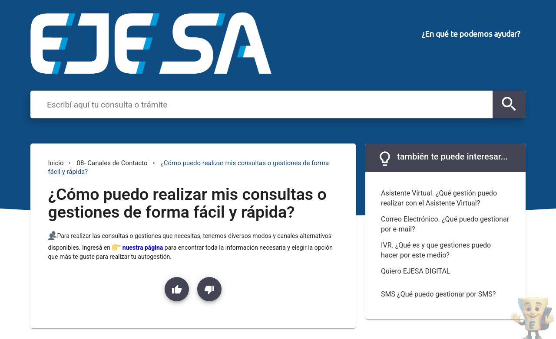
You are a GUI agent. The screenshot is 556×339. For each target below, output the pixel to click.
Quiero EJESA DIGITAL (415, 271)
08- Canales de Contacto (111, 163)
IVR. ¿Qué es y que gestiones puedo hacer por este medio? (436, 250)
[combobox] (267, 104)
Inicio (55, 163)
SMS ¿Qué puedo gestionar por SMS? (438, 294)
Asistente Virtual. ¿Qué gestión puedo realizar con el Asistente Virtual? (439, 198)
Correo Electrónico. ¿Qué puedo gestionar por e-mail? (445, 224)
